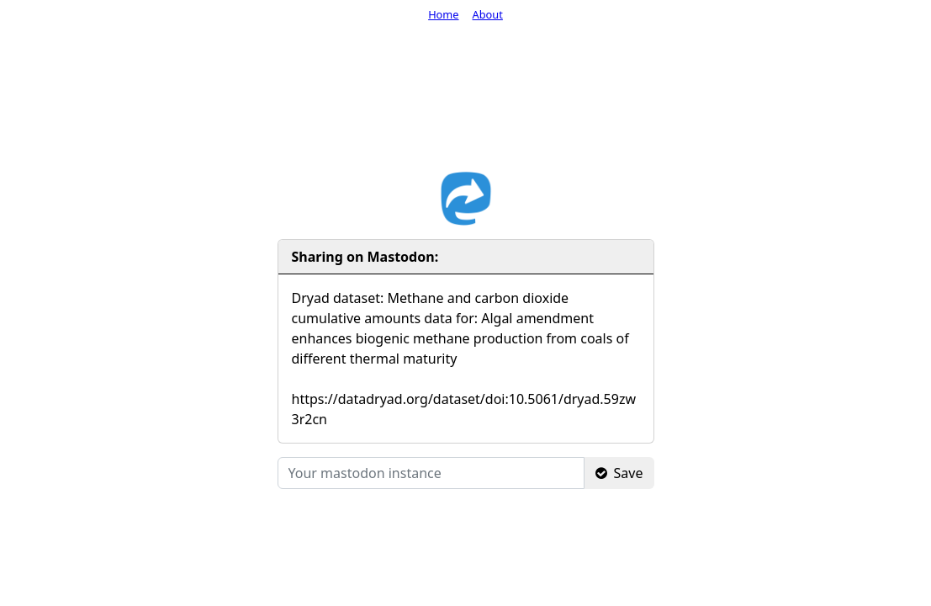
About (488, 14)
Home (443, 14)
